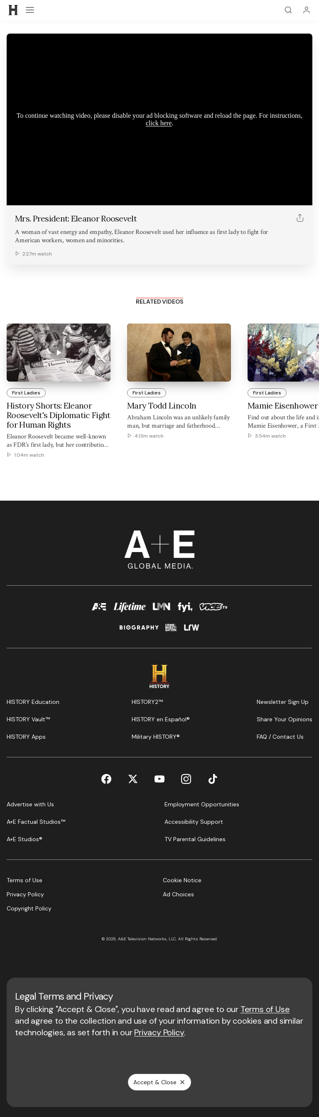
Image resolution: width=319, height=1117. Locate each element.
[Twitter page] (133, 779)
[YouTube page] (159, 779)
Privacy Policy (159, 1032)
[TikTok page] (213, 779)
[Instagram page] (186, 779)
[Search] (288, 10)
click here (159, 123)
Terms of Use (265, 1009)
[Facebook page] (106, 779)
